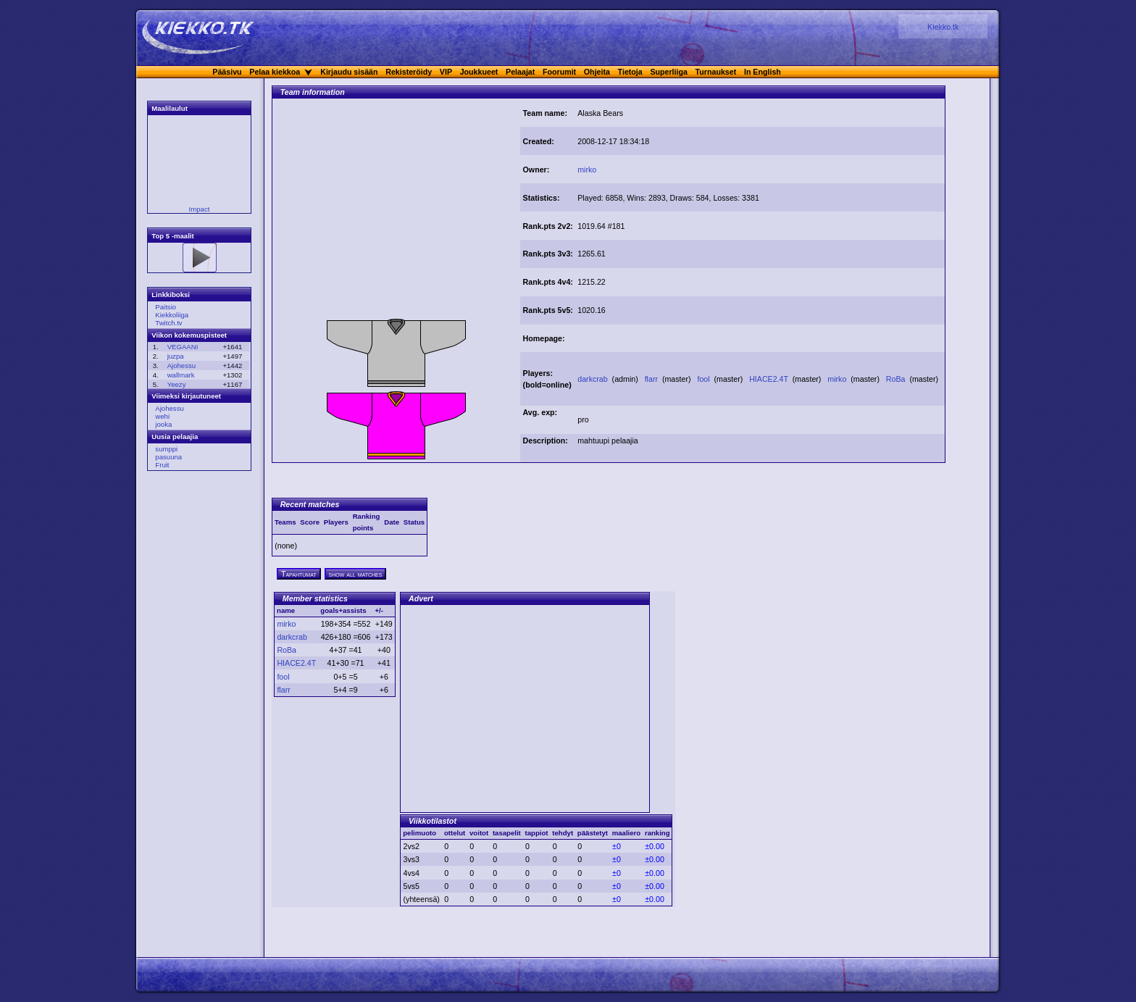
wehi (162, 416)
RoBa (897, 379)
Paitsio (165, 307)
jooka (163, 424)
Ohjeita (597, 71)
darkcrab (593, 379)
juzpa (175, 356)
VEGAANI (183, 347)
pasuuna (168, 457)
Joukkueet (479, 71)
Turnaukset (716, 71)
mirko (586, 169)
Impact (199, 209)
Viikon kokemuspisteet (189, 335)
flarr (652, 379)
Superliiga (669, 71)
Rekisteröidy (408, 71)
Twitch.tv (168, 323)
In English (762, 71)
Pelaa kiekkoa (274, 71)
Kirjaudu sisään (348, 71)
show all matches (356, 573)
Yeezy (176, 384)
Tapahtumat (299, 573)
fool (704, 379)
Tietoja (630, 71)
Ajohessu (181, 366)
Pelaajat (520, 71)
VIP (446, 71)
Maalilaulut (169, 108)
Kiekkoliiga (171, 315)
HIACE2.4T (769, 379)
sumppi (166, 449)
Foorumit (559, 71)
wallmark (181, 375)
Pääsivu (226, 71)
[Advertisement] (396, 212)
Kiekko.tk (942, 26)
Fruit (162, 465)
